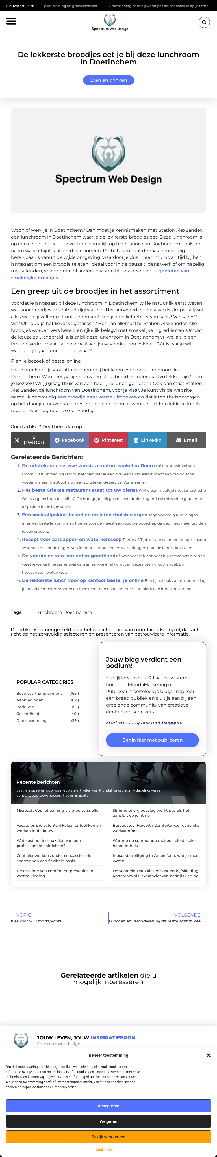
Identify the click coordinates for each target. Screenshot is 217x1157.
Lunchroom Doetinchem (64, 612)
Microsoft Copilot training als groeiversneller (65, 6)
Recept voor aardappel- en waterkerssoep (72, 539)
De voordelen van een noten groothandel (71, 555)
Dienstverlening (31, 720)
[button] (208, 1055)
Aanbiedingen (30, 700)
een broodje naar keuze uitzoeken (97, 397)
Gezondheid (27, 714)
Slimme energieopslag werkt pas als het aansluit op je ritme (163, 6)
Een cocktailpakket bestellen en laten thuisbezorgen (84, 514)
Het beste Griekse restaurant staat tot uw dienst (80, 490)
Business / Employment (39, 693)
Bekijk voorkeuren (108, 1136)
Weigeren (109, 1121)
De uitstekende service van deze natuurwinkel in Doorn (88, 465)
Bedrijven (25, 707)
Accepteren (109, 1105)
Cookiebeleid (106, 1150)
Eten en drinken (108, 80)
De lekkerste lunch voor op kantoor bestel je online (83, 580)
